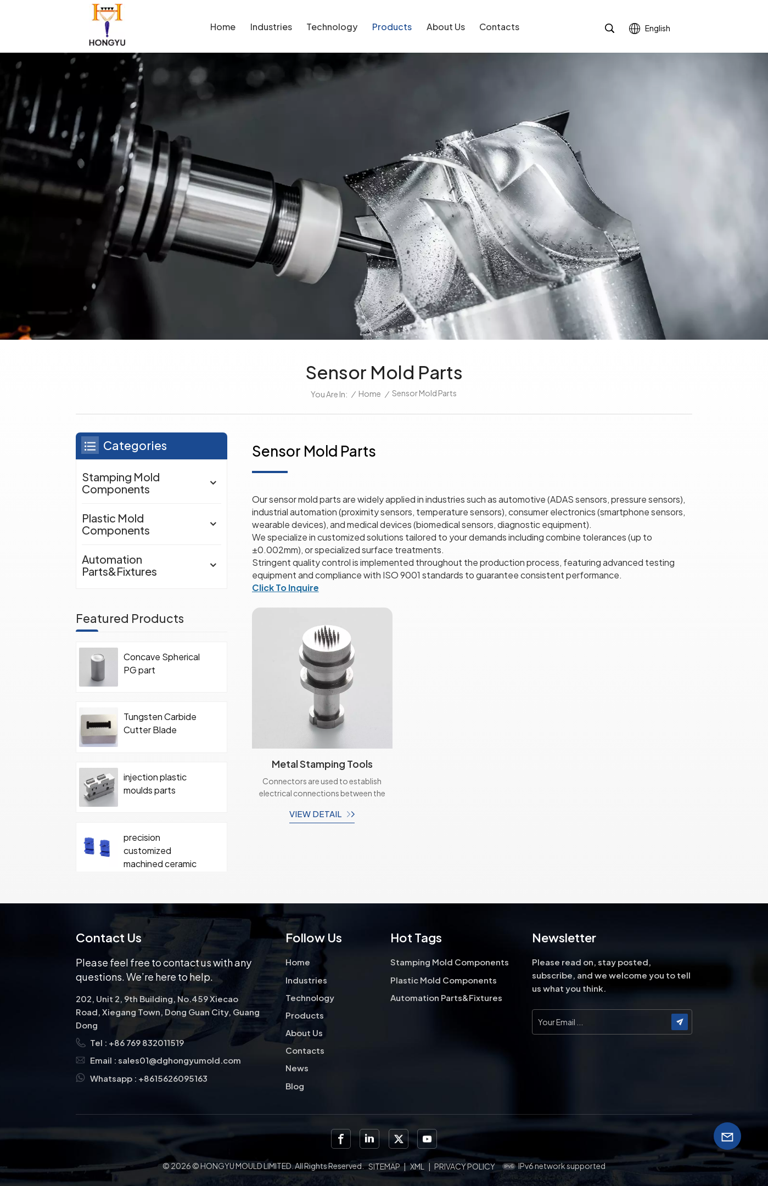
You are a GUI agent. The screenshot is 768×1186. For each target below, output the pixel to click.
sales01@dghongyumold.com (179, 1060)
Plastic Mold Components (116, 524)
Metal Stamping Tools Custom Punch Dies (322, 764)
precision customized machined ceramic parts (160, 850)
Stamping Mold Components (121, 483)
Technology (331, 26)
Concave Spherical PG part (162, 663)
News (297, 1068)
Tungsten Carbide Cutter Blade (160, 723)
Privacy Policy (464, 1166)
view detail (315, 813)
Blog (294, 1086)
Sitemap (384, 1166)
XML (417, 1166)
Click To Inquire (285, 587)
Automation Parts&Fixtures (119, 565)
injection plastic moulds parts (155, 783)
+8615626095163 (173, 1078)
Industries (271, 26)
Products (392, 26)
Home (223, 26)
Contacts (499, 26)
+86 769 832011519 (146, 1042)
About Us (446, 26)
